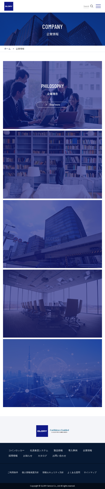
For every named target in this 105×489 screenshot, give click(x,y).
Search (88, 6)
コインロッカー (16, 450)
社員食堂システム (39, 450)
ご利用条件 (13, 472)
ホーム (7, 48)
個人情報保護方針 (30, 472)
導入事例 (72, 450)
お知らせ (27, 455)
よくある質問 (73, 472)
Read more (54, 104)
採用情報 (13, 455)
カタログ (42, 455)
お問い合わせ (59, 455)
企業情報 (87, 450)
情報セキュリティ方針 (53, 472)
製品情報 (58, 450)
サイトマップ (90, 472)
